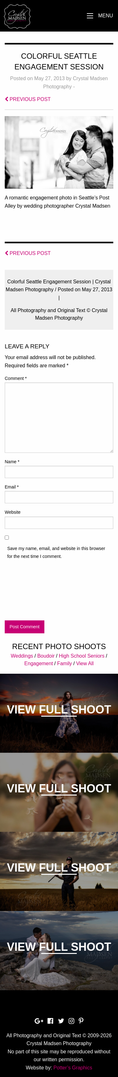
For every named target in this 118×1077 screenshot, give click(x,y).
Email (12, 486)
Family (64, 663)
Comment (16, 378)
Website (12, 512)
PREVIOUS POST (28, 99)
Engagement (38, 663)
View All (85, 663)
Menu (105, 15)
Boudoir (45, 656)
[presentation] (30, 591)
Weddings (22, 656)
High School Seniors (81, 656)
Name (12, 461)
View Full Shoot (59, 709)
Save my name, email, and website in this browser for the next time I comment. (56, 552)
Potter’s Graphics (72, 1067)
